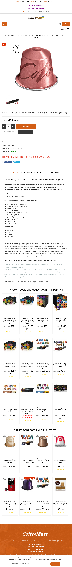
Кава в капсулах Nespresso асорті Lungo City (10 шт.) (27, 460)
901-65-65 (23, 2)
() (66, 24)
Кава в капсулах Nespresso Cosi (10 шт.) (42, 460)
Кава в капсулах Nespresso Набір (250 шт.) (60, 320)
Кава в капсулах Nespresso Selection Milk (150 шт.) (10, 364)
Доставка (41, 172)
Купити (26, 126)
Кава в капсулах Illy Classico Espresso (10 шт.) (60, 460)
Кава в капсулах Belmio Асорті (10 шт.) (43, 409)
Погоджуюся (55, 564)
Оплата (55, 172)
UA (12, 24)
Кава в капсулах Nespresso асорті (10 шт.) (60, 364)
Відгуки (28, 172)
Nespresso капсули (15, 148)
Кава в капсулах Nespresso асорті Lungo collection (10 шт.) (43, 365)
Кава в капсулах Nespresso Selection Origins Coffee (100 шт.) (10, 320)
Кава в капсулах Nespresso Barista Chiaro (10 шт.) (10, 460)
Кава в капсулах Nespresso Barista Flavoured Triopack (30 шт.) (27, 410)
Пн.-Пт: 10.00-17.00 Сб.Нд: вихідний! (36, 12)
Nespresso (13, 142)
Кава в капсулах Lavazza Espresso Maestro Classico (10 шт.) (10, 504)
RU (9, 24)
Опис (16, 172)
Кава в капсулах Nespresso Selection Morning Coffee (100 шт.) (27, 320)
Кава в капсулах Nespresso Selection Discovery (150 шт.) (27, 364)
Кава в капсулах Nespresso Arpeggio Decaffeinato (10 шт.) (27, 503)
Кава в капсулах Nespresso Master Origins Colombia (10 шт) (28, 282)
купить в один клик (25, 132)
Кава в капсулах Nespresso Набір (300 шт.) (43, 320)
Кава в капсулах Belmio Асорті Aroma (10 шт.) (10, 409)
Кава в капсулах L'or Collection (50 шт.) (60, 409)
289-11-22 (36, 2)
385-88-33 (48, 2)
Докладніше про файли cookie (21, 563)
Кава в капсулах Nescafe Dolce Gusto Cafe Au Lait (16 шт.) (60, 503)
